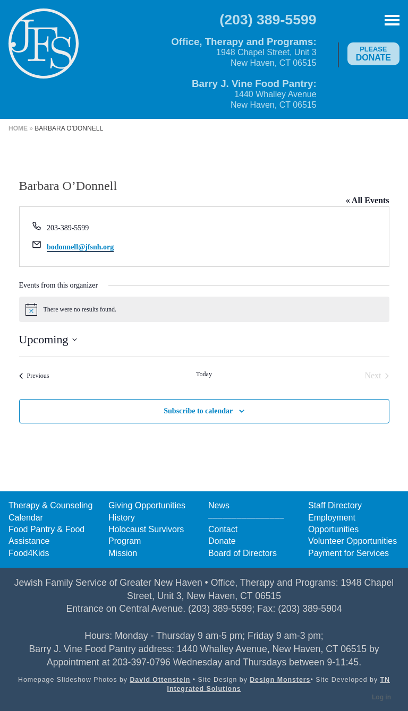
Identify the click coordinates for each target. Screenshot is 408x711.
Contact (222, 529)
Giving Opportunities (146, 505)
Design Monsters (280, 679)
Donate (373, 53)
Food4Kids (28, 553)
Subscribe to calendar (198, 411)
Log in (381, 697)
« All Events (367, 200)
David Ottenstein (160, 679)
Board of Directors (242, 553)
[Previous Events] (34, 375)
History (121, 517)
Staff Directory (335, 505)
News (219, 505)
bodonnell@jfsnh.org (80, 247)
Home (18, 128)
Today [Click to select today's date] (204, 374)
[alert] (204, 309)
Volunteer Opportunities (352, 540)
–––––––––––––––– (246, 517)
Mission (122, 553)
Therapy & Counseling (50, 505)
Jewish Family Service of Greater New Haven (43, 50)
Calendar (25, 517)
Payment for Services (348, 553)
